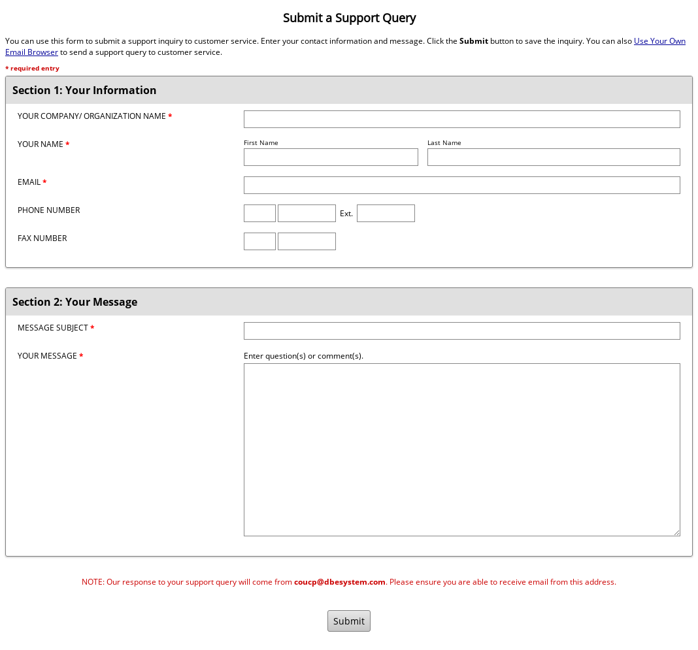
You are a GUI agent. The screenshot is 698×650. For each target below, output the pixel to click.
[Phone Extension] (386, 213)
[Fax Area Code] (260, 241)
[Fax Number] (307, 241)
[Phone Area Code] (260, 213)
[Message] (462, 449)
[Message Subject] (462, 331)
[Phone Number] (307, 213)
